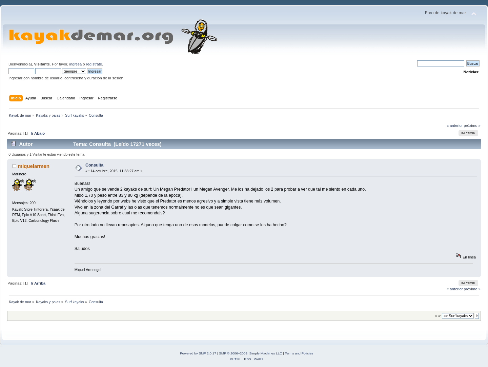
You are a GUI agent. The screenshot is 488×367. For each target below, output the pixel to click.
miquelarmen (33, 166)
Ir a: (438, 316)
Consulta (94, 165)
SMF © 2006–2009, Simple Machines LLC (250, 353)
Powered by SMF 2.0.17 (198, 353)
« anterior (455, 125)
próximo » (472, 125)
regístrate (94, 64)
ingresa (75, 64)
